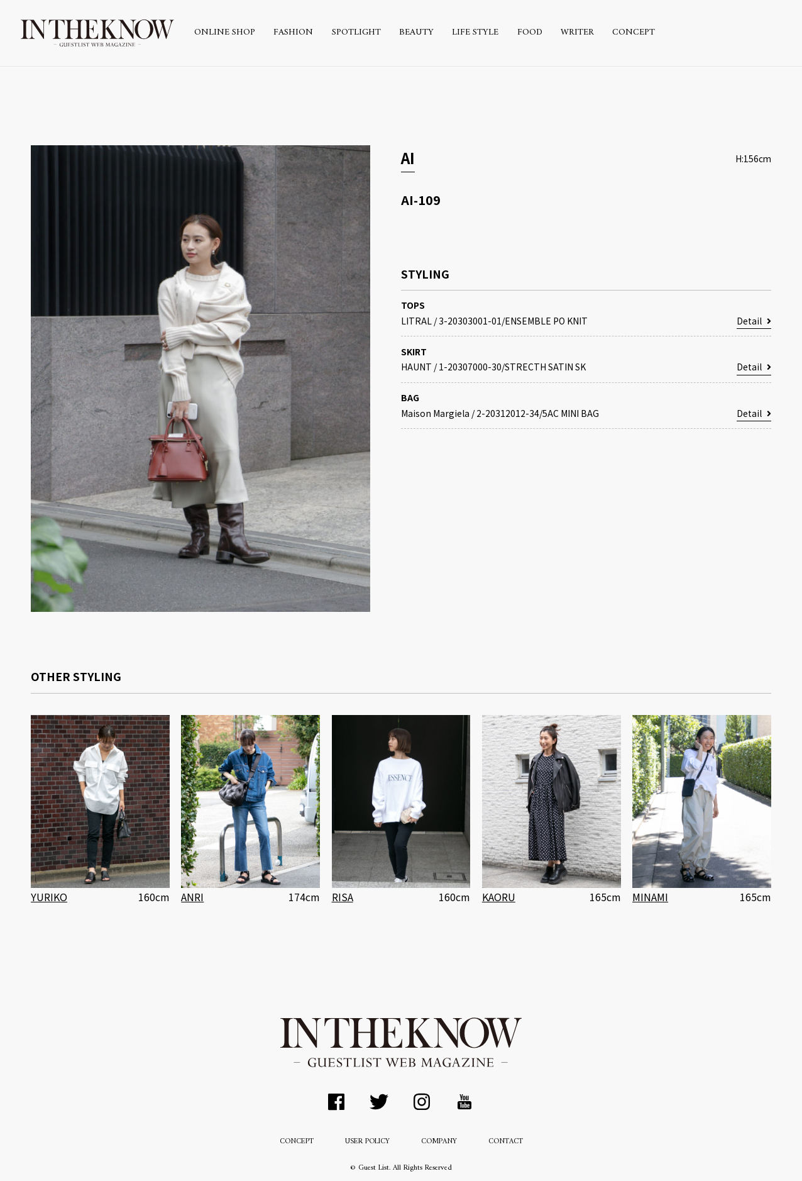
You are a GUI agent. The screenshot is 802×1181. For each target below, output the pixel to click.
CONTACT (505, 1141)
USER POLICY (367, 1141)
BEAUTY (416, 32)
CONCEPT (633, 32)
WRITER (577, 32)
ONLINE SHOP (224, 32)
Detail (754, 320)
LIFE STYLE (475, 32)
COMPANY (439, 1141)
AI (408, 158)
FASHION (293, 32)
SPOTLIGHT (356, 32)
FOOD (529, 32)
